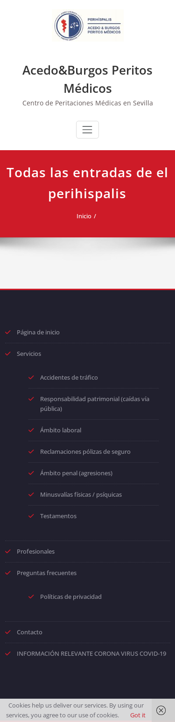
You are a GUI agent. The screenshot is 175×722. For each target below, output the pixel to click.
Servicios (29, 353)
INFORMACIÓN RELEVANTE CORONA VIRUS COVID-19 (91, 653)
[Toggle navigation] (87, 130)
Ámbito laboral (60, 430)
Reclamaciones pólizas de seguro (85, 451)
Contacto (29, 632)
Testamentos (58, 516)
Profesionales (36, 551)
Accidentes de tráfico (69, 377)
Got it (138, 715)
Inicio (84, 216)
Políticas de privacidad (71, 596)
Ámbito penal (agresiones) (76, 473)
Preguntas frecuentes (47, 573)
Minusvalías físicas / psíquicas (81, 494)
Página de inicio (38, 332)
